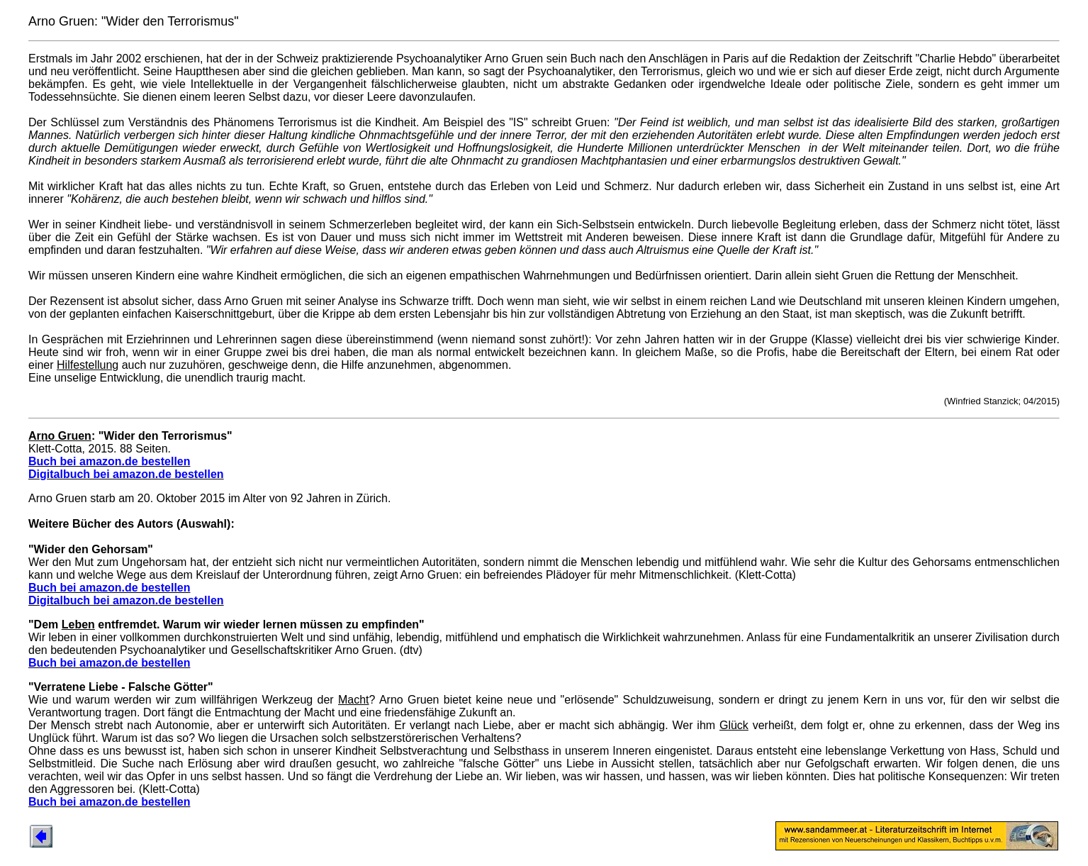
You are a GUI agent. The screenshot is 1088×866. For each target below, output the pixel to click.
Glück (733, 725)
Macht (353, 700)
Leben (78, 624)
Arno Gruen (59, 436)
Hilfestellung (87, 365)
